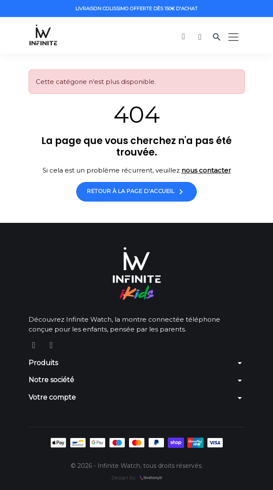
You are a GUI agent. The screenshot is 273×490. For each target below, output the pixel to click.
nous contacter (206, 170)
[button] (183, 36)
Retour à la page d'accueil (136, 192)
